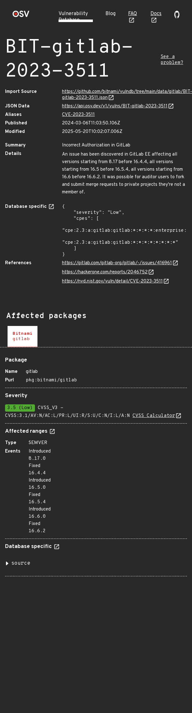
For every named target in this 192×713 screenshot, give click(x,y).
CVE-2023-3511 (78, 115)
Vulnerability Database (73, 17)
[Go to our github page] (176, 17)
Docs (155, 14)
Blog (110, 14)
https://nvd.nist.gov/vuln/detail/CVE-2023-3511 (112, 281)
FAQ (132, 14)
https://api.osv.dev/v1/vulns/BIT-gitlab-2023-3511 (114, 106)
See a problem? (172, 60)
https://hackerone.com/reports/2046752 (105, 272)
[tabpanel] (96, 464)
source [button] (20, 563)
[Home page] (21, 16)
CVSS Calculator (154, 416)
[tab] (22, 336)
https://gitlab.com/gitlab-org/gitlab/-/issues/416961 (117, 263)
